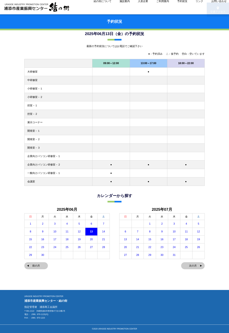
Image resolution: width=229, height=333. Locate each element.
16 (42, 239)
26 (79, 247)
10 (54, 231)
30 (42, 255)
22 (30, 247)
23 (42, 247)
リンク (180, 7)
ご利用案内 (153, 7)
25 (67, 247)
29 (30, 255)
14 (103, 231)
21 (103, 239)
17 (54, 239)
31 (174, 255)
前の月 (36, 265)
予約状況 (167, 7)
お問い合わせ (195, 7)
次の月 (193, 265)
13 (91, 231)
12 (79, 231)
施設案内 (124, 7)
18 (67, 239)
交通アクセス (218, 7)
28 (103, 247)
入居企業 (138, 7)
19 (79, 239)
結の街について (107, 7)
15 (30, 239)
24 (54, 247)
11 (67, 231)
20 (91, 239)
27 (91, 247)
